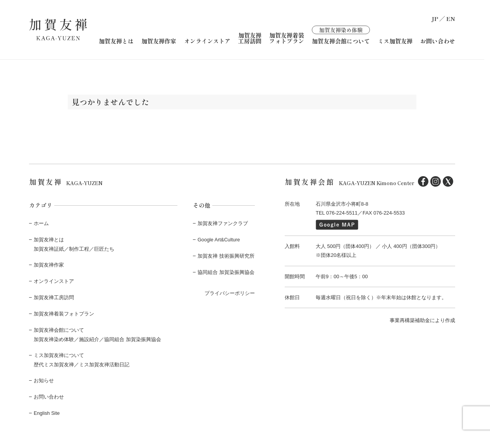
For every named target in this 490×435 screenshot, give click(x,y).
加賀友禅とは (116, 40)
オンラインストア (207, 40)
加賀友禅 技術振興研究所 (226, 255)
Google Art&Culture (219, 239)
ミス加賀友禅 (395, 40)
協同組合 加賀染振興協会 (226, 271)
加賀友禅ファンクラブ (223, 223)
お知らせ (44, 379)
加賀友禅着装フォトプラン (286, 37)
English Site (47, 411)
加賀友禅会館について (341, 34)
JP (435, 18)
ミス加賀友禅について (59, 354)
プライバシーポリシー (230, 292)
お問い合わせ (437, 40)
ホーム (41, 223)
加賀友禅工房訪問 (249, 37)
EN (450, 18)
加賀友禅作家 (158, 40)
